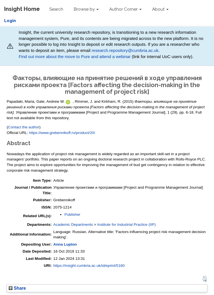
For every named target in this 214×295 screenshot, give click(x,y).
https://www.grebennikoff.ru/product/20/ (62, 133)
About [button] (160, 9)
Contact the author (24, 127)
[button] (205, 279)
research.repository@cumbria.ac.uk (125, 50)
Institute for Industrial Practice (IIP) (126, 224)
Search (56, 9)
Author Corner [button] (125, 9)
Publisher (72, 214)
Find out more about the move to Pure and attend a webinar (75, 56)
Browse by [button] (86, 9)
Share (17, 288)
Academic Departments (73, 224)
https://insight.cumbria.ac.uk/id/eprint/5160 (89, 265)
